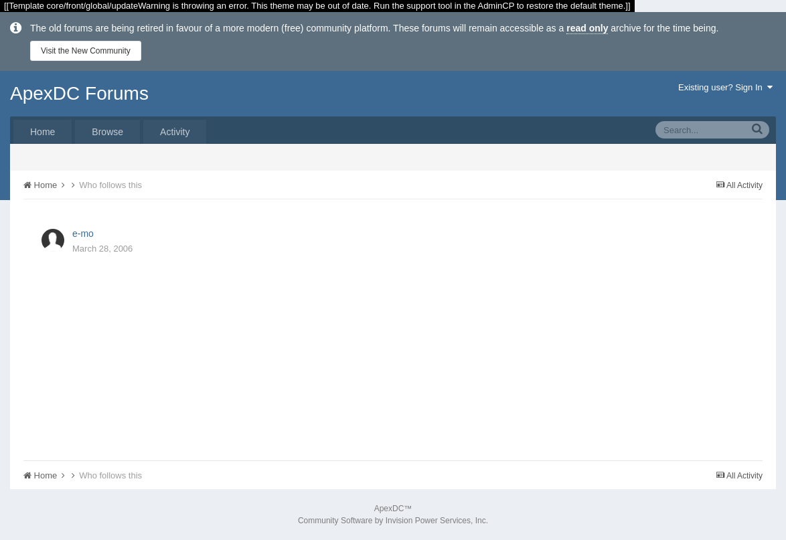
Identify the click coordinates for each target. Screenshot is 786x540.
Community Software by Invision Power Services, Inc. (393, 520)
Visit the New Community (86, 51)
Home (42, 131)
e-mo (83, 233)
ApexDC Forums (79, 93)
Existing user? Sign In (725, 87)
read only (587, 28)
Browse (107, 131)
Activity (174, 131)
